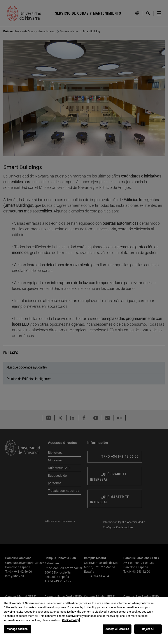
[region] (84, 617)
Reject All (148, 629)
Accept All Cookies (117, 629)
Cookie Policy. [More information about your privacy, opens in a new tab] (70, 620)
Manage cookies (17, 629)
